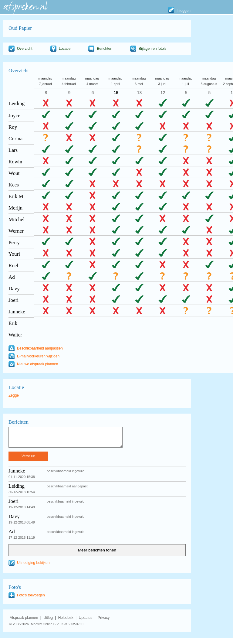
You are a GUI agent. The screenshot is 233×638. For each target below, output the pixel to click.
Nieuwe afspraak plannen (37, 364)
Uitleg (48, 618)
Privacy (104, 618)
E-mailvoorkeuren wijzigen (38, 356)
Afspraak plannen (24, 618)
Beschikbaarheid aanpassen (40, 348)
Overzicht (24, 48)
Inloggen (184, 11)
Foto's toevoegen (31, 595)
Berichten (104, 48)
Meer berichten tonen (97, 550)
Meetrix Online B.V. (45, 624)
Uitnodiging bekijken (33, 563)
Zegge (13, 395)
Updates (86, 618)
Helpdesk (65, 618)
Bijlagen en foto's (152, 48)
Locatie (65, 48)
